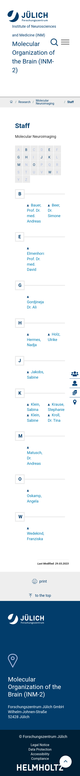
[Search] (54, 42)
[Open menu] (65, 42)
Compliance (40, 759)
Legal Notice (40, 745)
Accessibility (40, 754)
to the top (39, 595)
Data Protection (40, 749)
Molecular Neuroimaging (45, 102)
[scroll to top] (66, 762)
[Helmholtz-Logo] (40, 769)
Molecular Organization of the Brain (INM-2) (33, 57)
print (39, 581)
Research (24, 102)
